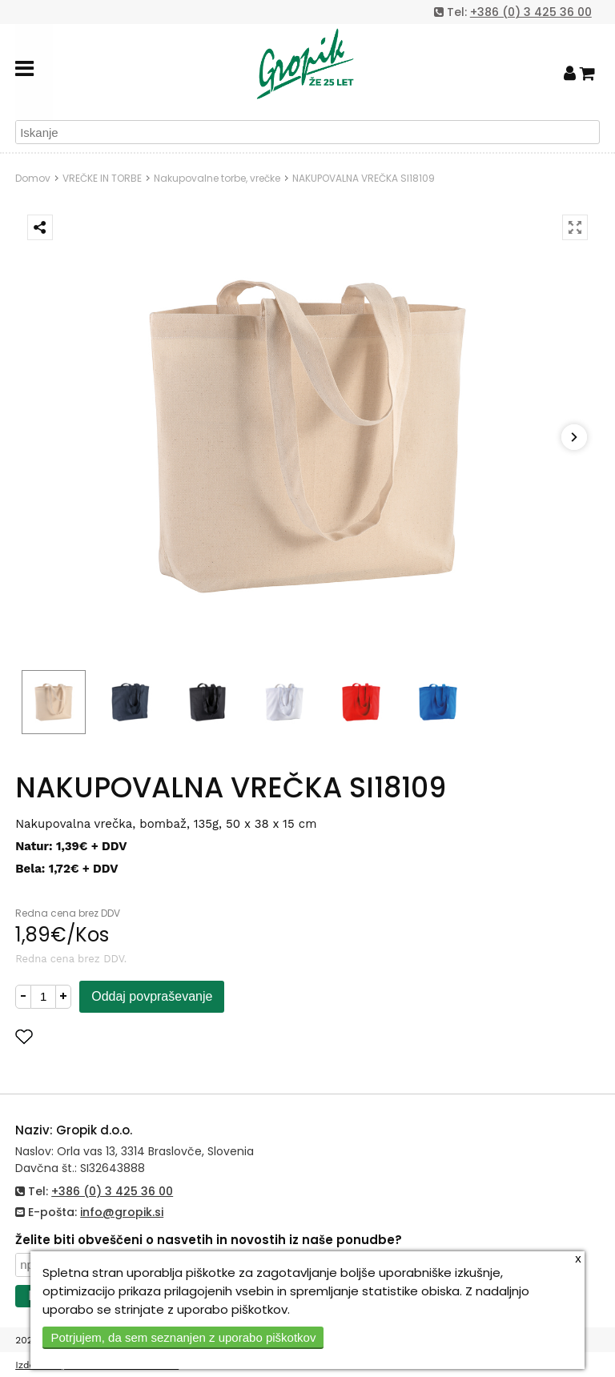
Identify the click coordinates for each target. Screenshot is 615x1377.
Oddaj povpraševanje (151, 996)
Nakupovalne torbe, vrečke (217, 178)
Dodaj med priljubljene (102, 1036)
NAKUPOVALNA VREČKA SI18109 (363, 178)
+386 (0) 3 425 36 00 (531, 12)
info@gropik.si (121, 1212)
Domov (32, 178)
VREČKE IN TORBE (102, 178)
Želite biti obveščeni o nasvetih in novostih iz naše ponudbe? (208, 1239)
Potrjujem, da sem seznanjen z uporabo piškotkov (183, 1337)
